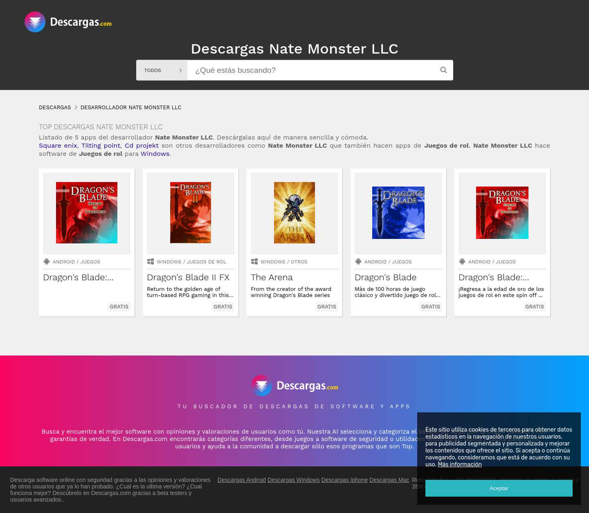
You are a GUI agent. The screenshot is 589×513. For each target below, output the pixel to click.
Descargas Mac (389, 480)
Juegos (90, 262)
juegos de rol (207, 262)
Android (64, 262)
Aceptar (499, 488)
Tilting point (100, 145)
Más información (460, 464)
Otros (299, 262)
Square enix (58, 145)
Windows (155, 154)
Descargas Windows (294, 480)
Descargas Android (242, 480)
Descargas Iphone (344, 480)
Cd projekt (142, 145)
